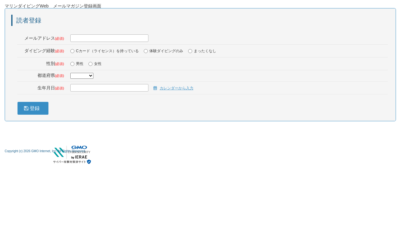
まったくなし (202, 51)
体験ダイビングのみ (163, 51)
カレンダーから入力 (176, 88)
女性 (95, 64)
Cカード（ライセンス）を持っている (104, 51)
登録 (33, 108)
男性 (76, 64)
